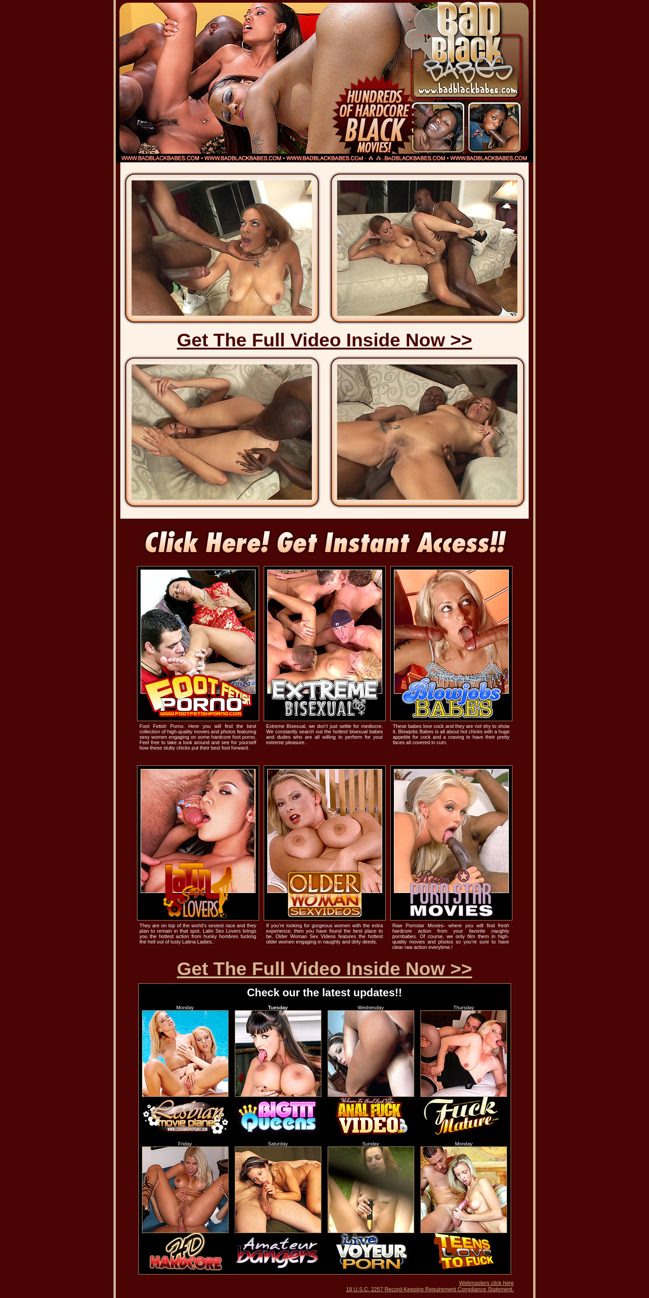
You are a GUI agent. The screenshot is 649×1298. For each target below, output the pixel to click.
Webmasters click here (486, 1283)
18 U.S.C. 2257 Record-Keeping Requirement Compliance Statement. (430, 1289)
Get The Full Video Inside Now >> (324, 339)
